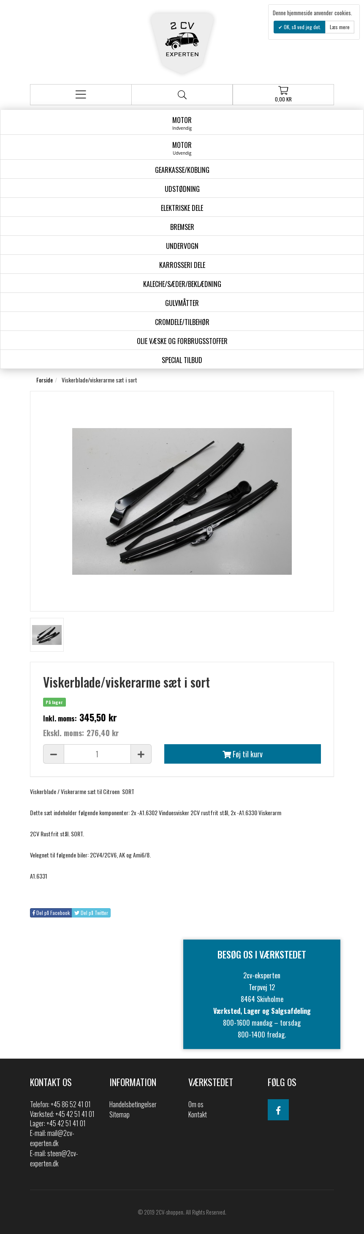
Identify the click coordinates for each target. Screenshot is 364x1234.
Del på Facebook (51, 912)
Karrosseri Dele (182, 265)
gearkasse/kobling (182, 170)
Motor (182, 123)
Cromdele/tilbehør (182, 322)
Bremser (182, 227)
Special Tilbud (182, 360)
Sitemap (119, 1114)
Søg (182, 94)
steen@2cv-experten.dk (54, 1158)
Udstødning (182, 189)
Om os (196, 1104)
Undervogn (182, 246)
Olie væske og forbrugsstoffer (182, 341)
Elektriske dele (182, 208)
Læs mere (340, 26)
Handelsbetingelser (133, 1104)
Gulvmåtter (182, 303)
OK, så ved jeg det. (302, 26)
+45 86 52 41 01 (71, 1104)
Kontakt (197, 1114)
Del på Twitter (91, 912)
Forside (44, 379)
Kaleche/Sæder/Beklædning (182, 284)
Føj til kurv (243, 753)
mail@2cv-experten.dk (52, 1138)
